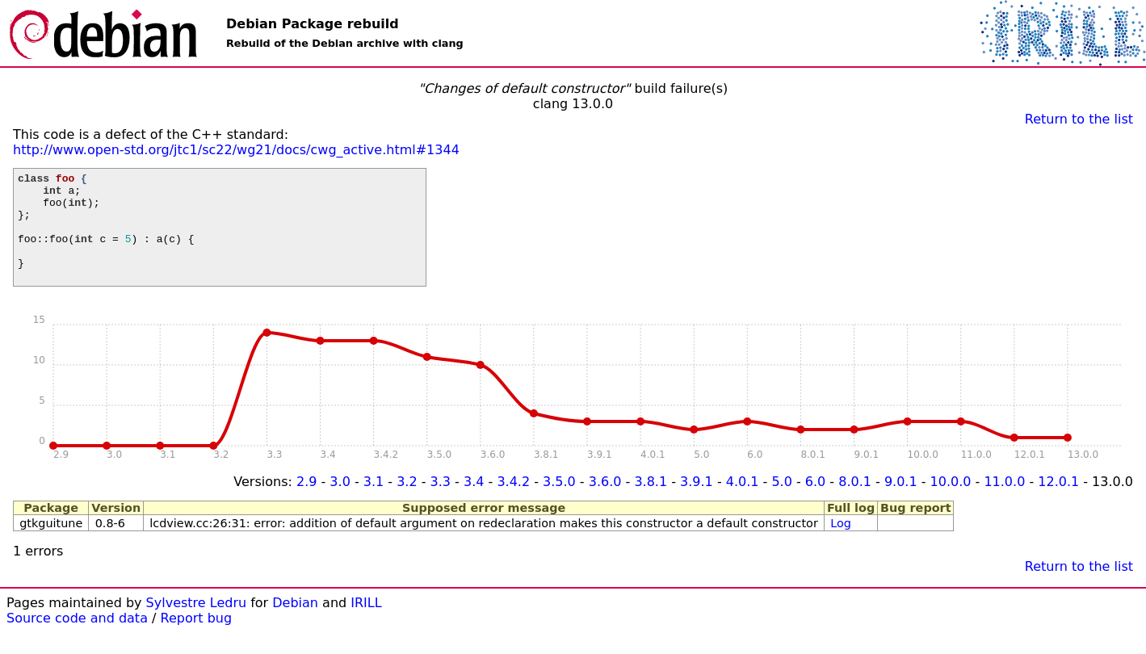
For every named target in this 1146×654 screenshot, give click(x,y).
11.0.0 (1004, 503)
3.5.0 (559, 503)
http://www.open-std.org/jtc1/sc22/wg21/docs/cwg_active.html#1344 (236, 149)
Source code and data (77, 640)
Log (840, 545)
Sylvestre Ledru (196, 624)
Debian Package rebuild (312, 23)
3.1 (373, 503)
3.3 (440, 503)
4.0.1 (742, 503)
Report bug (197, 640)
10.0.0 (951, 503)
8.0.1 (854, 503)
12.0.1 (1058, 503)
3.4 (474, 503)
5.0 (781, 503)
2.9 (306, 503)
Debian (295, 624)
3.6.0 (605, 503)
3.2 (407, 503)
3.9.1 (696, 503)
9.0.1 (900, 503)
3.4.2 (513, 503)
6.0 (815, 503)
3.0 (340, 503)
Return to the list (1079, 119)
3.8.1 (650, 503)
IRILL (366, 624)
